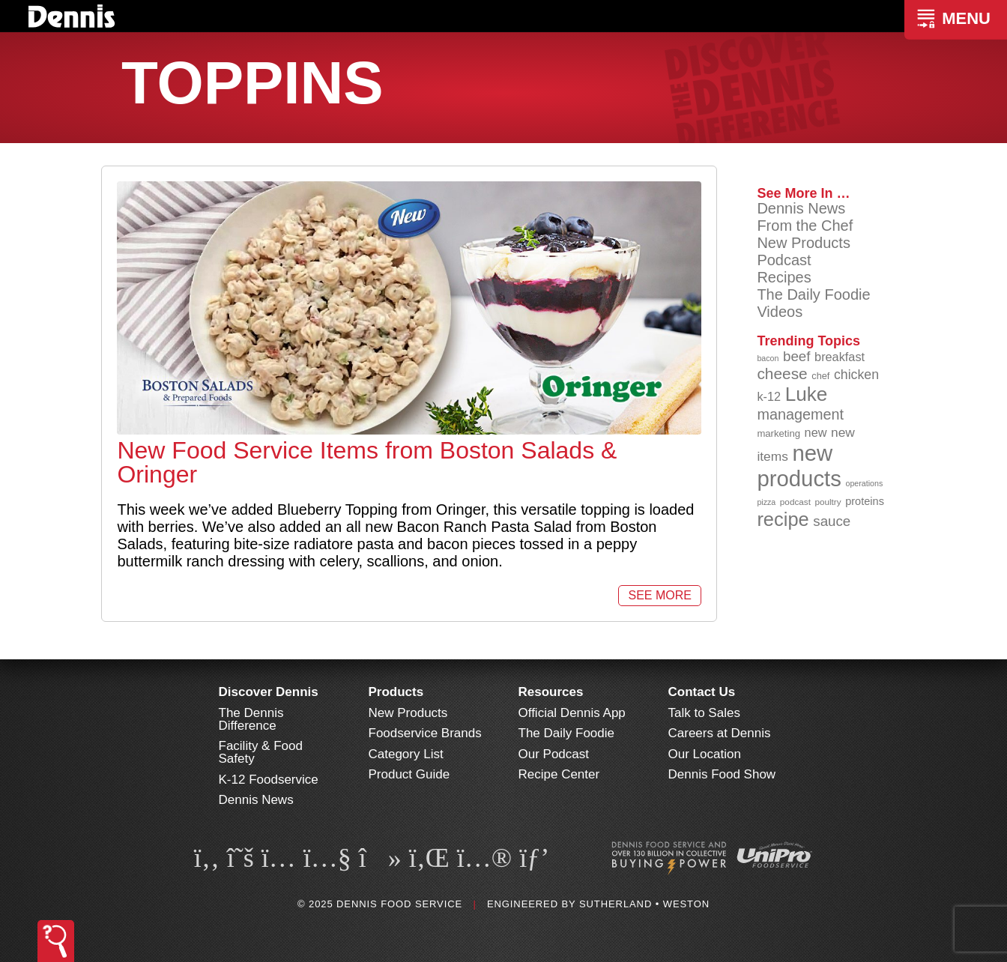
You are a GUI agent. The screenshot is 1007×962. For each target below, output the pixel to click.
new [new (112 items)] (816, 432)
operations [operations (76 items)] (864, 483)
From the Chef (805, 225)
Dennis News (801, 208)
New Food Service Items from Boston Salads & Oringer (367, 462)
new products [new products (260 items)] (799, 466)
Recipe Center (559, 774)
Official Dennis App (572, 713)
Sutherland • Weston (644, 904)
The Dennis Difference (251, 719)
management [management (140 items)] (800, 414)
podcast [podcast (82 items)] (795, 501)
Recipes (784, 277)
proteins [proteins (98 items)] (864, 501)
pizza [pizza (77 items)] (766, 501)
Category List (406, 754)
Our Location (704, 754)
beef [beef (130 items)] (797, 356)
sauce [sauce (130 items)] (831, 521)
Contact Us (702, 692)
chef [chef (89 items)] (820, 375)
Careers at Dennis (719, 733)
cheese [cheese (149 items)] (782, 373)
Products (396, 692)
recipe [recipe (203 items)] (782, 519)
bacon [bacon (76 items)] (767, 358)
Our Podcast (554, 754)
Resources (551, 692)
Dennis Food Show (722, 774)
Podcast (784, 260)
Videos (779, 311)
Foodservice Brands (425, 733)
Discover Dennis (268, 692)
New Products (803, 243)
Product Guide (409, 774)
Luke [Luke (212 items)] (806, 394)
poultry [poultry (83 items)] (827, 501)
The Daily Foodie (813, 294)
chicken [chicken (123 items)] (856, 374)
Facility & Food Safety (261, 752)
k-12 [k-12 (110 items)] (769, 396)
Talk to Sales (704, 713)
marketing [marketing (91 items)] (778, 433)
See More (659, 595)
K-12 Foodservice (268, 779)
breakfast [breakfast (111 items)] (839, 356)
